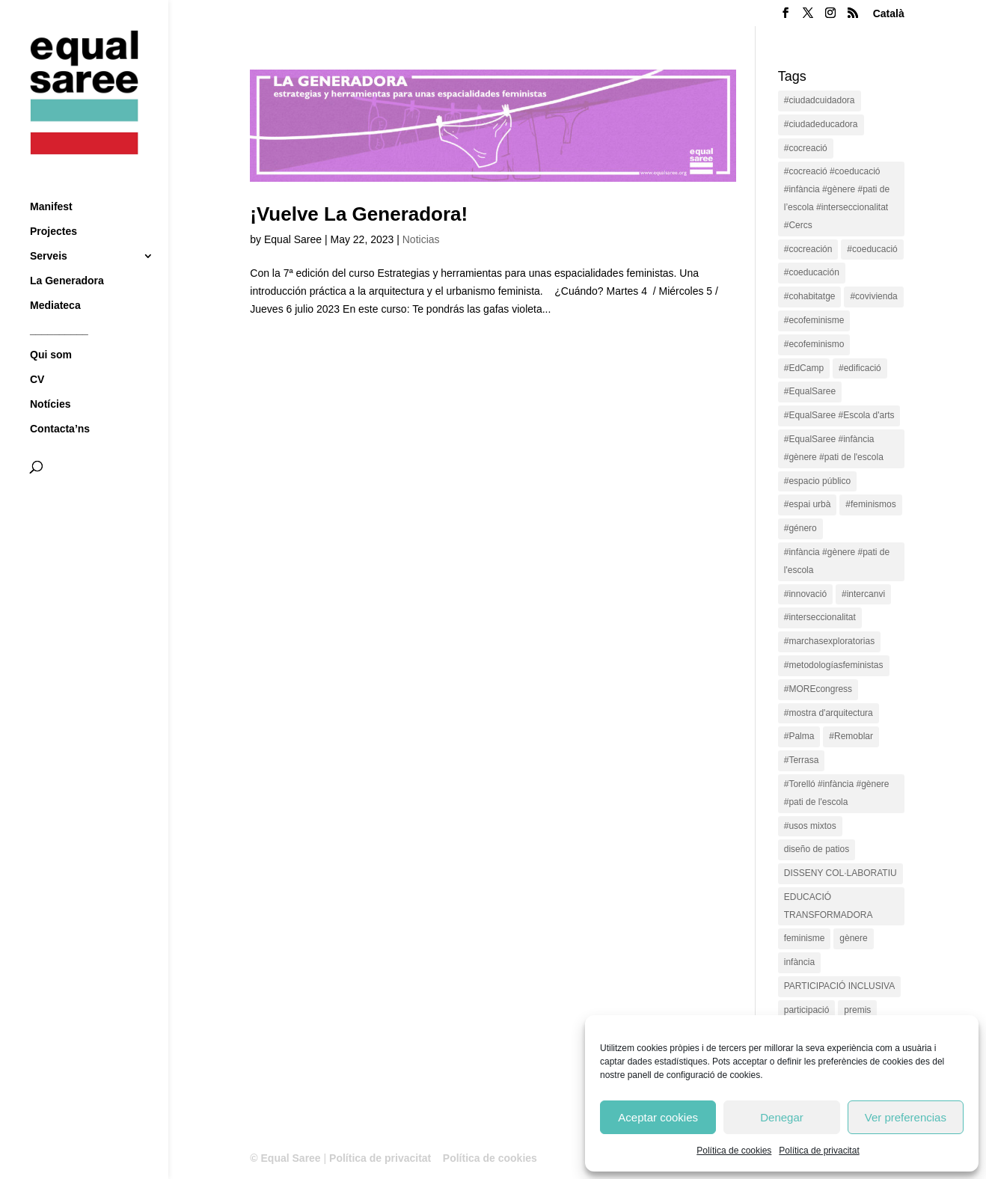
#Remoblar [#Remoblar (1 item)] (851, 736)
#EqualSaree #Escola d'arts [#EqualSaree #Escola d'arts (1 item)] (839, 415)
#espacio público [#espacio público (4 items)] (817, 481)
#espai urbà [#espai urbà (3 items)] (807, 504)
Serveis (48, 228)
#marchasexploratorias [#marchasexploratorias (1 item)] (829, 641)
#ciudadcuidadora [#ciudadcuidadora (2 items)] (819, 100)
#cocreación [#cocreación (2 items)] (808, 249)
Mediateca (55, 278)
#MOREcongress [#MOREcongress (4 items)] (818, 689)
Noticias (421, 239)
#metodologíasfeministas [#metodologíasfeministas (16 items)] (834, 665)
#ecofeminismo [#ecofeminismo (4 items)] (814, 344)
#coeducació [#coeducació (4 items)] (872, 249)
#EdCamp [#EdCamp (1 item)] (804, 368)
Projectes (53, 203)
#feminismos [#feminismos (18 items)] (870, 504)
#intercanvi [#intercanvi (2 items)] (863, 594)
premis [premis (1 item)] (857, 1010)
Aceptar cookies (658, 1117)
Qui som (51, 327)
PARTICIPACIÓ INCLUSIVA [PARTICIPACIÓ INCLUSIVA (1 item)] (839, 986)
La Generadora (67, 253)
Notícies (50, 376)
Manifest (51, 179)
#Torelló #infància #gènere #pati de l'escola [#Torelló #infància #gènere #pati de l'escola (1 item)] (836, 793)
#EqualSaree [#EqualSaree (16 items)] (810, 391)
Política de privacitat (819, 1150)
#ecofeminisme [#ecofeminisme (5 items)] (814, 320)
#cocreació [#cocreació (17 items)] (805, 148)
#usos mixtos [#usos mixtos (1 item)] (810, 826)
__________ (59, 302)
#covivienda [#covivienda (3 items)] (873, 296)
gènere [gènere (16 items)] (853, 938)
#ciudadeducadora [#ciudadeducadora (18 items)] (821, 124)
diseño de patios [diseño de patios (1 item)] (816, 849)
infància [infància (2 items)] (799, 962)
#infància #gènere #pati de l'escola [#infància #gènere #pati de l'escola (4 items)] (836, 561)
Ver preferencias (905, 1117)
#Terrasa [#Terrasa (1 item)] (801, 760)
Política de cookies (733, 1150)
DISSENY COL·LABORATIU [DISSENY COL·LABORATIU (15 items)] (840, 873)
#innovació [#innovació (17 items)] (805, 594)
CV (37, 352)
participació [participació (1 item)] (807, 1010)
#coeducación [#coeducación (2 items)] (811, 272)
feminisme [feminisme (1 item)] (804, 938)
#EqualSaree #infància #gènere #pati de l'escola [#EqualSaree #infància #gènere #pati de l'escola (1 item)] (834, 448)
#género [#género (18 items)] (800, 528)
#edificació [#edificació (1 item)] (860, 368)
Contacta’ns (60, 401)
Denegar (781, 1117)
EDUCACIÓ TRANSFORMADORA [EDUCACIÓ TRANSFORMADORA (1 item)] (828, 906)
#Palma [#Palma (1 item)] (799, 736)
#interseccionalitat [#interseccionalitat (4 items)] (820, 617)
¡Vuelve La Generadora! (359, 214)
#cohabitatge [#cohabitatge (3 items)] (810, 296)
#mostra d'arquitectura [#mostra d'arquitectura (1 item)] (828, 713)
